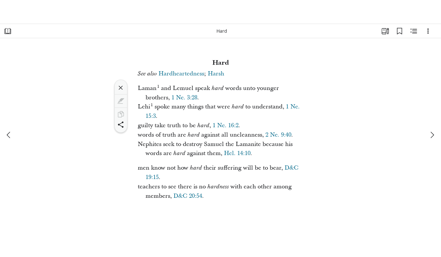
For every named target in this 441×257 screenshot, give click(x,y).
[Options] (428, 31)
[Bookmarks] (399, 31)
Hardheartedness (181, 74)
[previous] (9, 134)
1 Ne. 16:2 (225, 125)
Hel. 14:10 (237, 153)
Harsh (216, 74)
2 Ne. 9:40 (278, 135)
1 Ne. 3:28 (184, 98)
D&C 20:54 (187, 196)
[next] (431, 134)
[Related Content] (413, 31)
